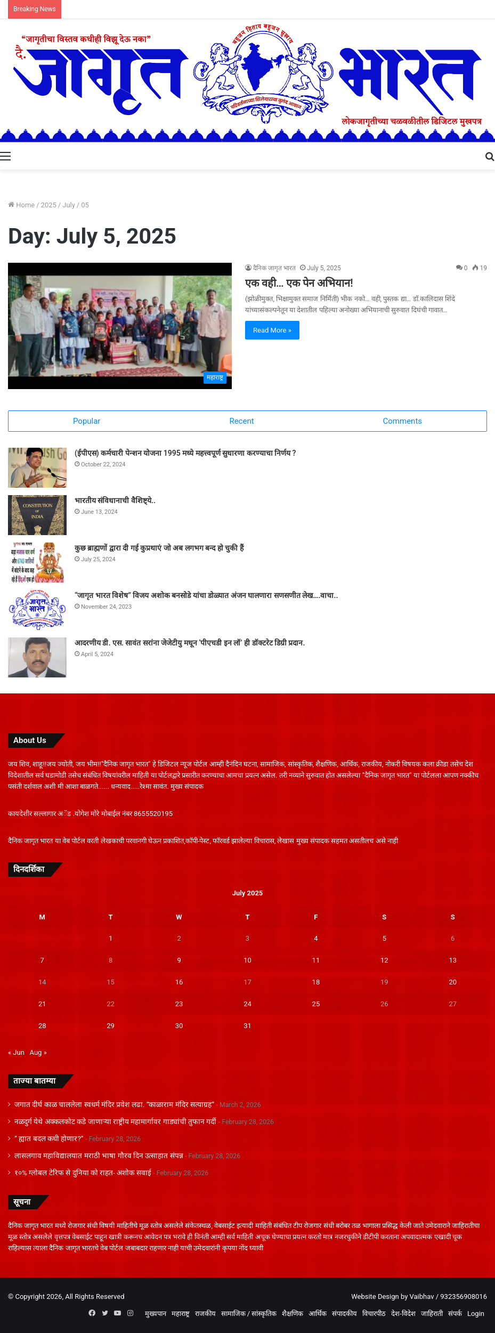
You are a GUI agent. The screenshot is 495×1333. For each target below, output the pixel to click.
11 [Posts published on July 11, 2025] (316, 960)
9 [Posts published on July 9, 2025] (179, 960)
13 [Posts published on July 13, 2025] (453, 960)
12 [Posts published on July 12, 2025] (384, 960)
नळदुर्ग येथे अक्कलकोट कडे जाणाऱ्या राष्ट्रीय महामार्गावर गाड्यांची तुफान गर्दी (115, 1121)
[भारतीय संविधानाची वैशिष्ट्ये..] (37, 515)
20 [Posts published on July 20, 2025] (453, 982)
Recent (241, 421)
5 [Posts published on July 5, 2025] (384, 938)
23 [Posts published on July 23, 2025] (179, 1004)
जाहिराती (432, 1314)
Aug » (38, 1052)
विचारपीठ (374, 1314)
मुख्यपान (155, 1314)
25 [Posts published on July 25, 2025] (316, 1004)
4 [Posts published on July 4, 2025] (316, 938)
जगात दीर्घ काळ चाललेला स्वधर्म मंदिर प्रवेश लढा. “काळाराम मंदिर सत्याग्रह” (114, 1104)
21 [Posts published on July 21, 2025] (42, 1004)
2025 (48, 205)
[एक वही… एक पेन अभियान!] (120, 326)
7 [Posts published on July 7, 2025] (42, 960)
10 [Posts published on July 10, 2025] (247, 960)
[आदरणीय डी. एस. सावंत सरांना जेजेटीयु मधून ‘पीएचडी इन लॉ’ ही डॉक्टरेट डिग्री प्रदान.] (37, 657)
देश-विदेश (403, 1314)
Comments (403, 421)
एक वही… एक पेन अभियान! (299, 283)
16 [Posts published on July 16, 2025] (179, 982)
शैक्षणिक (292, 1314)
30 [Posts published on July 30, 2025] (179, 1026)
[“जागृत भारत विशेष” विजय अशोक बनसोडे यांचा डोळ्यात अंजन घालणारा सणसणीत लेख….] (37, 610)
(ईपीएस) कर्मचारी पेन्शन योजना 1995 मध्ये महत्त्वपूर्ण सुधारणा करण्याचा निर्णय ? (185, 453)
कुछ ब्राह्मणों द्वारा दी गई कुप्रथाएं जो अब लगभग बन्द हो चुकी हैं (159, 548)
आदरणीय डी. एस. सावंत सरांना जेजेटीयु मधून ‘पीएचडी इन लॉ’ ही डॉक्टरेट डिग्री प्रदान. (190, 643)
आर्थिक (318, 1314)
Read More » (272, 330)
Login (475, 1314)
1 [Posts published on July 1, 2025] (110, 938)
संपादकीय (344, 1314)
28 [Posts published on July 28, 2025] (42, 1026)
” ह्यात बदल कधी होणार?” (49, 1138)
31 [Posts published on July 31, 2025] (247, 1026)
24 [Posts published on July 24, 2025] (247, 1004)
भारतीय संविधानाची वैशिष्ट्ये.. (115, 500)
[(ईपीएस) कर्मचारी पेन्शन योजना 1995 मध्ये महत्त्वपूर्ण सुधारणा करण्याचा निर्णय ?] (37, 468)
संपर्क (455, 1314)
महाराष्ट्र (181, 1314)
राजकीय (205, 1314)
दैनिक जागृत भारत (274, 268)
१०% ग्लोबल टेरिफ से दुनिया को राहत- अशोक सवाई (82, 1172)
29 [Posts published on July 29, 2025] (111, 1026)
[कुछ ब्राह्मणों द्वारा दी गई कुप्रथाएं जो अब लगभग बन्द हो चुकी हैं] (37, 563)
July (68, 205)
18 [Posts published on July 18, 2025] (316, 982)
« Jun (16, 1052)
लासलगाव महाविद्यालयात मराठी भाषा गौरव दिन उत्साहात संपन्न (98, 1155)
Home (21, 205)
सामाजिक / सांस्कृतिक (249, 1314)
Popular (87, 421)
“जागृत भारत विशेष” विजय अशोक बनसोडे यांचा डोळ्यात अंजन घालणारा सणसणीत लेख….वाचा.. (206, 595)
